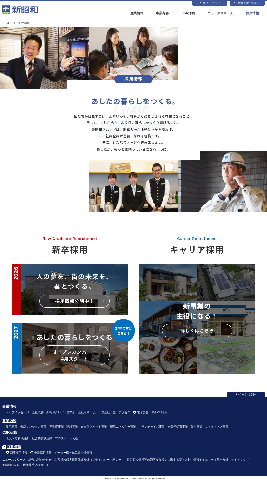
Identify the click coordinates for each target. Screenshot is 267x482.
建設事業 (72, 427)
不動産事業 (56, 427)
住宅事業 (11, 427)
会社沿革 (84, 413)
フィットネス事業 (216, 427)
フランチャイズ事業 (152, 427)
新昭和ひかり (11, 465)
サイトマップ (211, 3)
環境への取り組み (17, 439)
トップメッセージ (17, 413)
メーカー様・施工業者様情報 (73, 453)
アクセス (124, 413)
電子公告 (143, 413)
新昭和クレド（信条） (60, 413)
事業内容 (162, 13)
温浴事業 (197, 427)
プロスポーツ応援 (66, 439)
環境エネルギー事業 (123, 427)
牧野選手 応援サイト (36, 465)
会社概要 (38, 413)
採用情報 (252, 13)
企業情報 (137, 13)
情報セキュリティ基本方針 (210, 460)
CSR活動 (188, 13)
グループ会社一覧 (104, 413)
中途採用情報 (43, 453)
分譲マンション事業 (33, 427)
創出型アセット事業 (94, 427)
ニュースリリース (220, 13)
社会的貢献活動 (42, 439)
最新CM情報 (160, 413)
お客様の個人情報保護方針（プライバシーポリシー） (89, 460)
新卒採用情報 (18, 453)
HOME (6, 23)
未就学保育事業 (178, 427)
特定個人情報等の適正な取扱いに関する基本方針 (159, 460)
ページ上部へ (247, 395)
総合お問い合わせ (249, 3)
